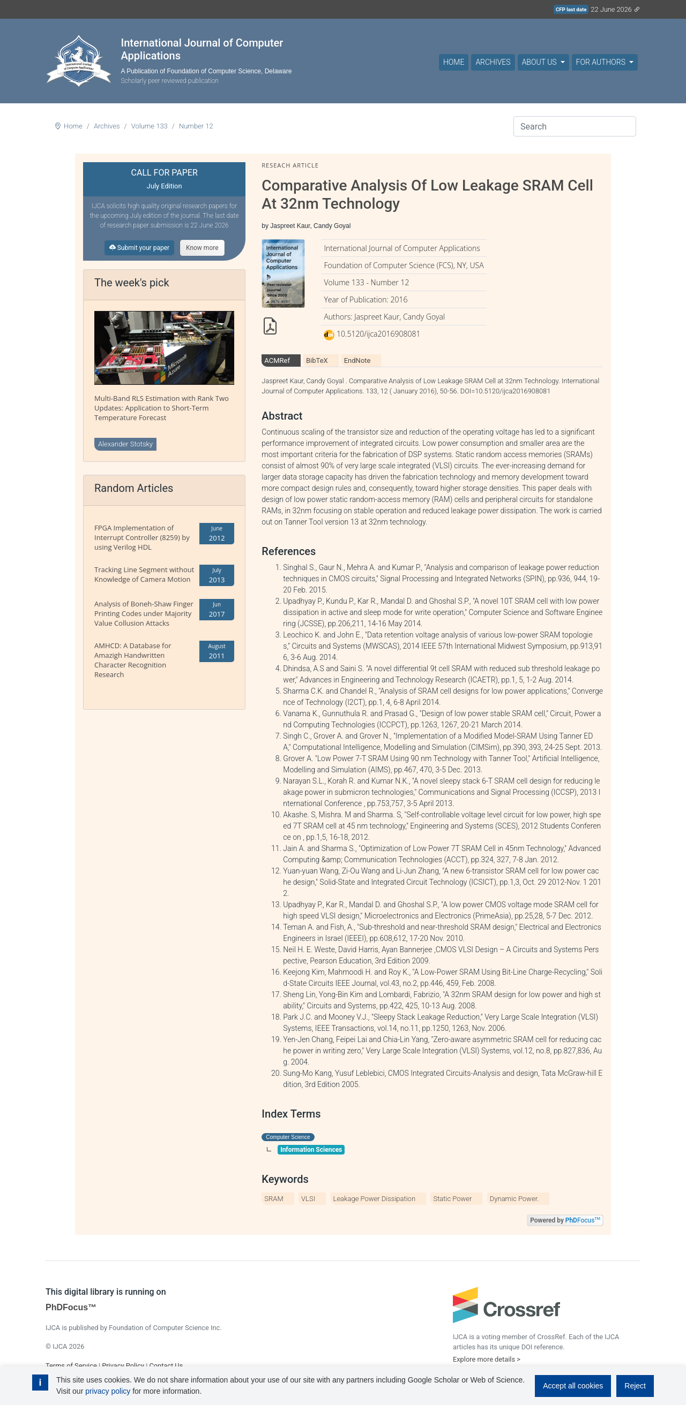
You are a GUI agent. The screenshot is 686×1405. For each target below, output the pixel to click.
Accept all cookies (573, 1385)
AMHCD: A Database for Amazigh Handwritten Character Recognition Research (133, 660)
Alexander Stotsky (125, 444)
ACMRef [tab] (277, 360)
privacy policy (107, 1391)
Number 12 (196, 126)
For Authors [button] (602, 62)
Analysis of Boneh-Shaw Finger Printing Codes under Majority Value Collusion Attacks (143, 613)
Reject (635, 1385)
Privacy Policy (123, 1366)
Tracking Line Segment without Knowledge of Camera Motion (144, 574)
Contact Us (166, 1366)
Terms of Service (71, 1366)
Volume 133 (149, 126)
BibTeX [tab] (317, 360)
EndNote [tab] (357, 360)
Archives (492, 62)
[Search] (574, 126)
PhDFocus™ (71, 1307)
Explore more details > (486, 1359)
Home (453, 62)
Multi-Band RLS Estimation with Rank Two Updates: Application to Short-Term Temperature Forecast (161, 407)
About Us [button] (540, 62)
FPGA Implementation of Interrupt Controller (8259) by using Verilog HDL (142, 537)
